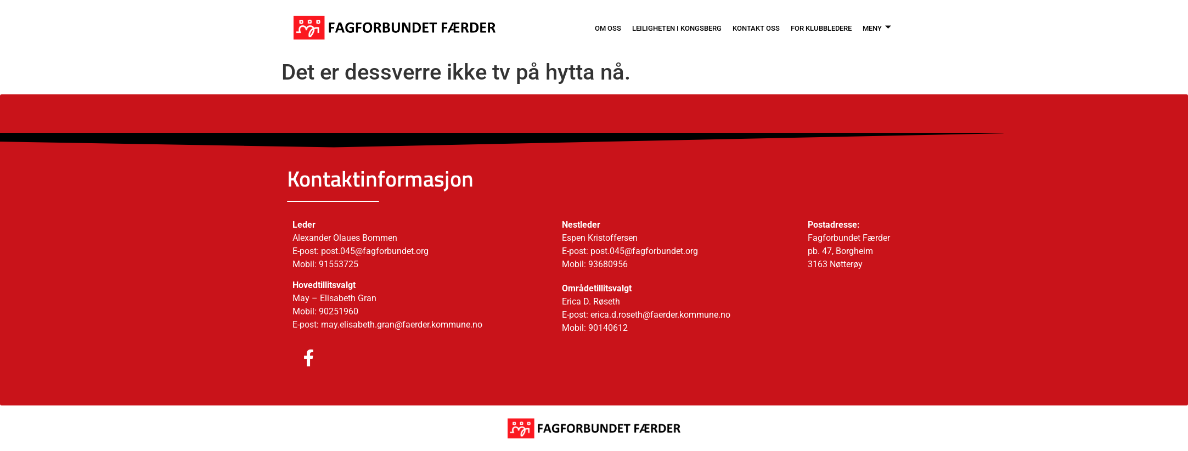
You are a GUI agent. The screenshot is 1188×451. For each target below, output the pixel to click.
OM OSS (575, 27)
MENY (875, 27)
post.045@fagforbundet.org (644, 251)
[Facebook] (298, 359)
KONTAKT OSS (741, 27)
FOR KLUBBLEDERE (813, 27)
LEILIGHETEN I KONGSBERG (652, 27)
